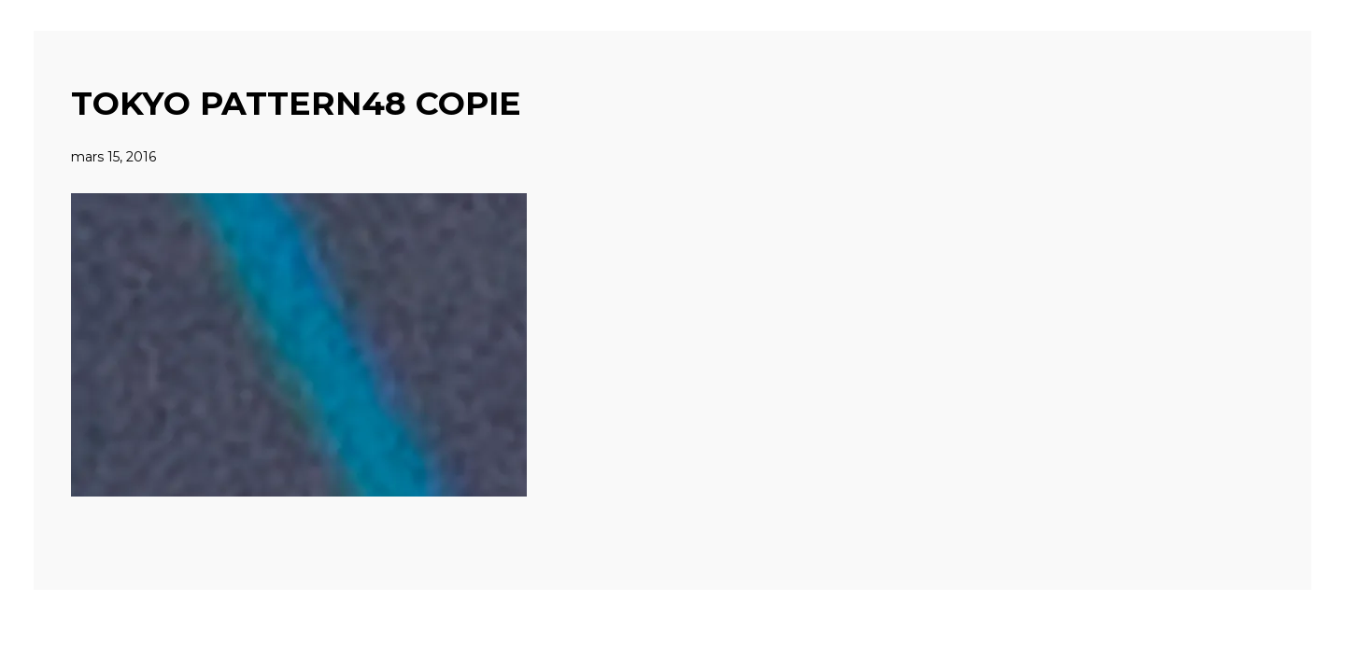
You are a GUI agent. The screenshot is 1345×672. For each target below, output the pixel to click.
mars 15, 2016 (113, 156)
